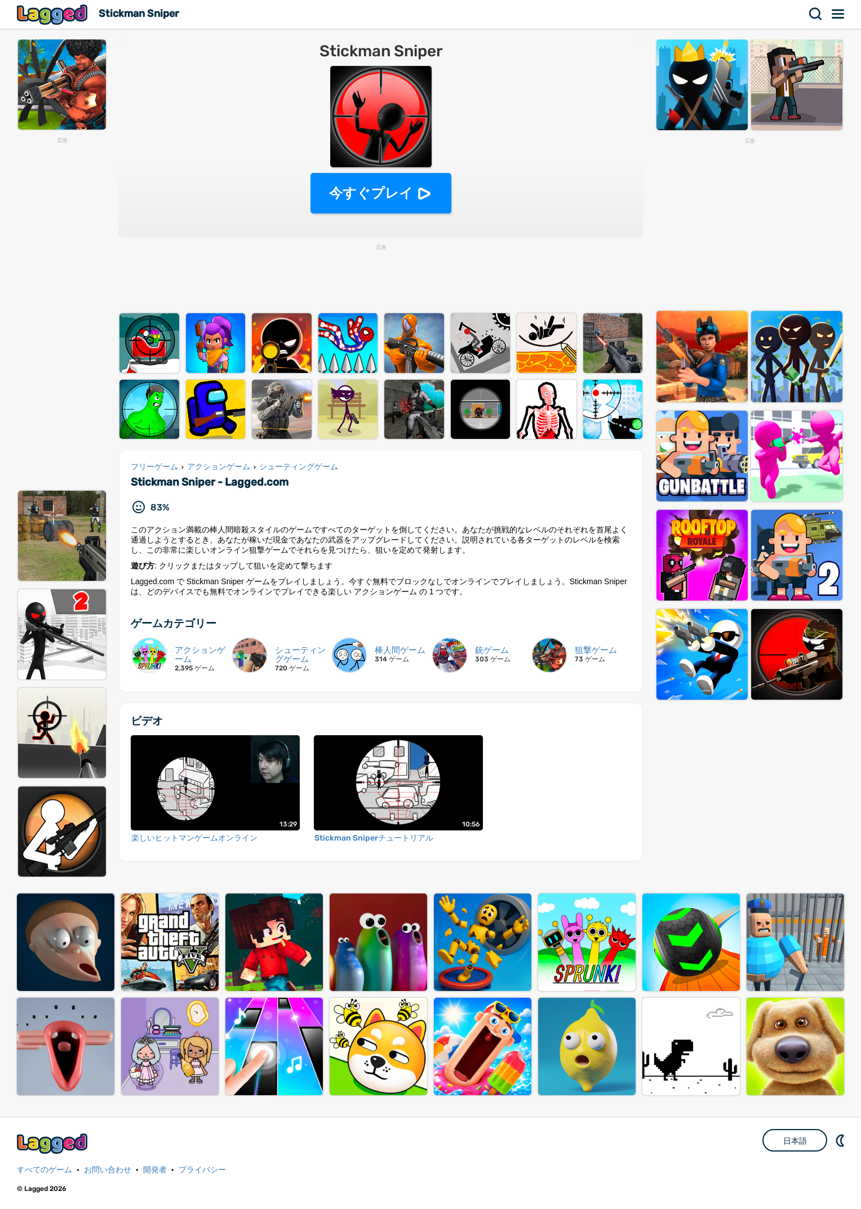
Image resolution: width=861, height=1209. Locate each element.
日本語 (795, 1140)
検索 (816, 14)
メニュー (838, 14)
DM (841, 1140)
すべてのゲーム (44, 1170)
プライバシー (202, 1170)
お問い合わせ (107, 1170)
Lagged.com (53, 1143)
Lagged (53, 14)
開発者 (155, 1170)
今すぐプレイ (371, 193)
